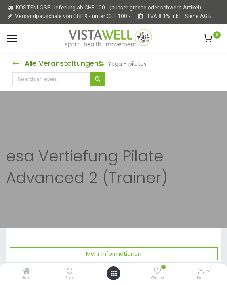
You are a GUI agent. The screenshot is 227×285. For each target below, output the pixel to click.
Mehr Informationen (113, 254)
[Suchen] (97, 79)
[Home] (26, 271)
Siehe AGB (198, 16)
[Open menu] (114, 273)
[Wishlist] (157, 271)
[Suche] (70, 271)
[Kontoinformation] (201, 271)
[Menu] (12, 38)
